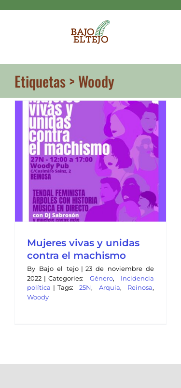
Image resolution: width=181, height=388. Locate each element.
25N (85, 287)
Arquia (109, 287)
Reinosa (140, 287)
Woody (38, 297)
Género (101, 278)
